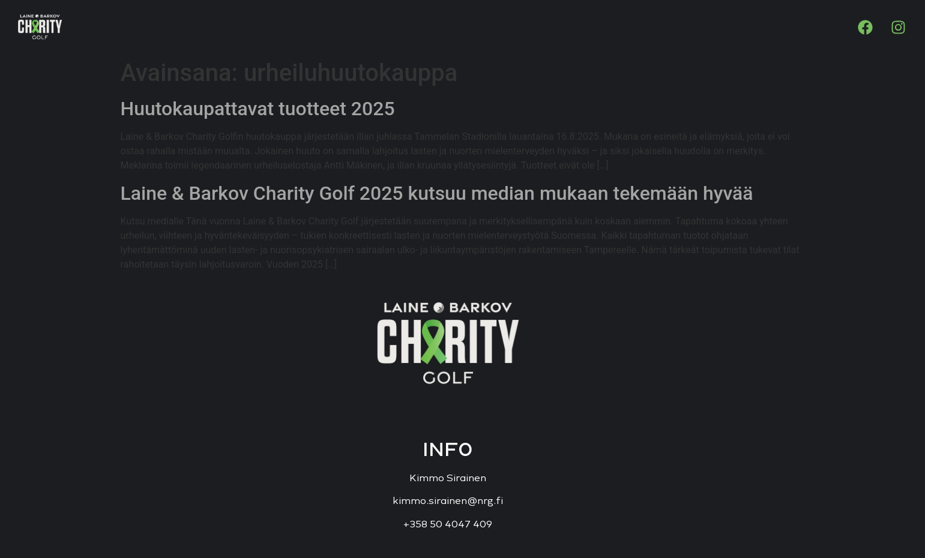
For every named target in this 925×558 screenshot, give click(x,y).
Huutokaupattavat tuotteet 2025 (258, 108)
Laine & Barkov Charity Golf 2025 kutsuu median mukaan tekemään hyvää (437, 193)
